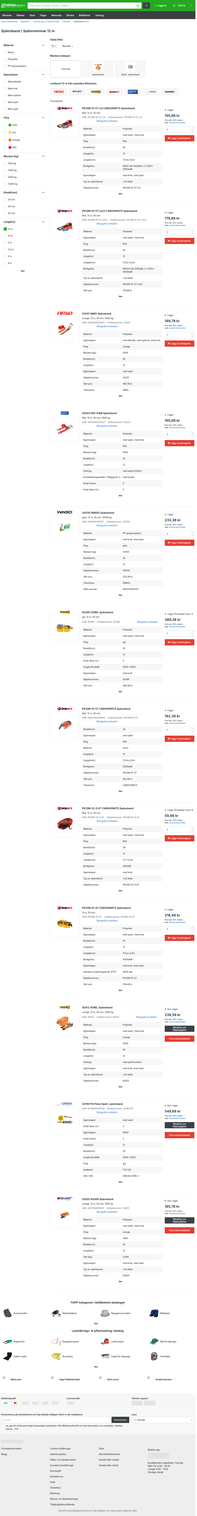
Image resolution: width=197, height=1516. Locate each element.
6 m (10, 256)
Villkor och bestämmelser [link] (63, 1459)
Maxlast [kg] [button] (11, 156)
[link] (182, 5)
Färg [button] (6, 117)
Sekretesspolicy (58, 1454)
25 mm (11, 199)
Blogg (4, 1454)
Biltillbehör (84, 15)
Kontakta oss (56, 1476)
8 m (10, 263)
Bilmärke (7, 15)
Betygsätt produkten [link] (107, 121)
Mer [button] (17, 1428)
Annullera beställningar (62, 1465)
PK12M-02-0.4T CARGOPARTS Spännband (122, 811)
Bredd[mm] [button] (10, 192)
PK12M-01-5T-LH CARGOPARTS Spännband (122, 110)
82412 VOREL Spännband (122, 1010)
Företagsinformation (11, 1448)
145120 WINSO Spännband (122, 515)
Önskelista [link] (55, 1487)
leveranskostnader (177, 122)
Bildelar (21, 15)
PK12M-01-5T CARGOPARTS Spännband (122, 711)
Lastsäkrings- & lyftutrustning (46, 21)
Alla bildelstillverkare (109, 1454)
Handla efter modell (109, 1459)
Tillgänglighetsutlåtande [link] (62, 1504)
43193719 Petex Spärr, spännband (102, 1103)
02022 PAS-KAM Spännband (122, 415)
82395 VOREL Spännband (122, 615)
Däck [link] (101, 1448)
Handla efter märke (109, 1465)
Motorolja (56, 15)
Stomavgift (55, 1471)
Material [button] (8, 45)
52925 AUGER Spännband (122, 1201)
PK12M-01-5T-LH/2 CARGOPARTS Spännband (122, 213)
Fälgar (43, 15)
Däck (32, 15)
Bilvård (70, 15)
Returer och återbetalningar (64, 1499)
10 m (10, 235)
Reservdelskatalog (9, 21)
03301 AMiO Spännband (122, 316)
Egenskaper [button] (11, 74)
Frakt (52, 1482)
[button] (138, 5)
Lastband (66, 21)
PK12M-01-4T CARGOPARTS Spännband (122, 910)
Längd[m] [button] (9, 221)
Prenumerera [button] (120, 1420)
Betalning (55, 1493)
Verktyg (99, 15)
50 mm (11, 213)
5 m (10, 242)
